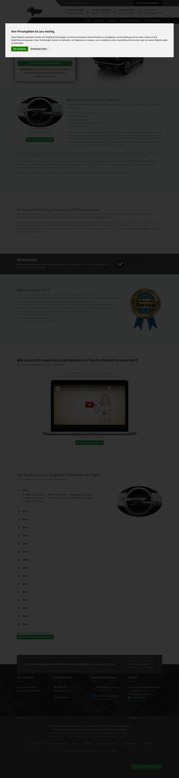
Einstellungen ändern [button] (38, 49)
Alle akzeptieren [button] (19, 49)
